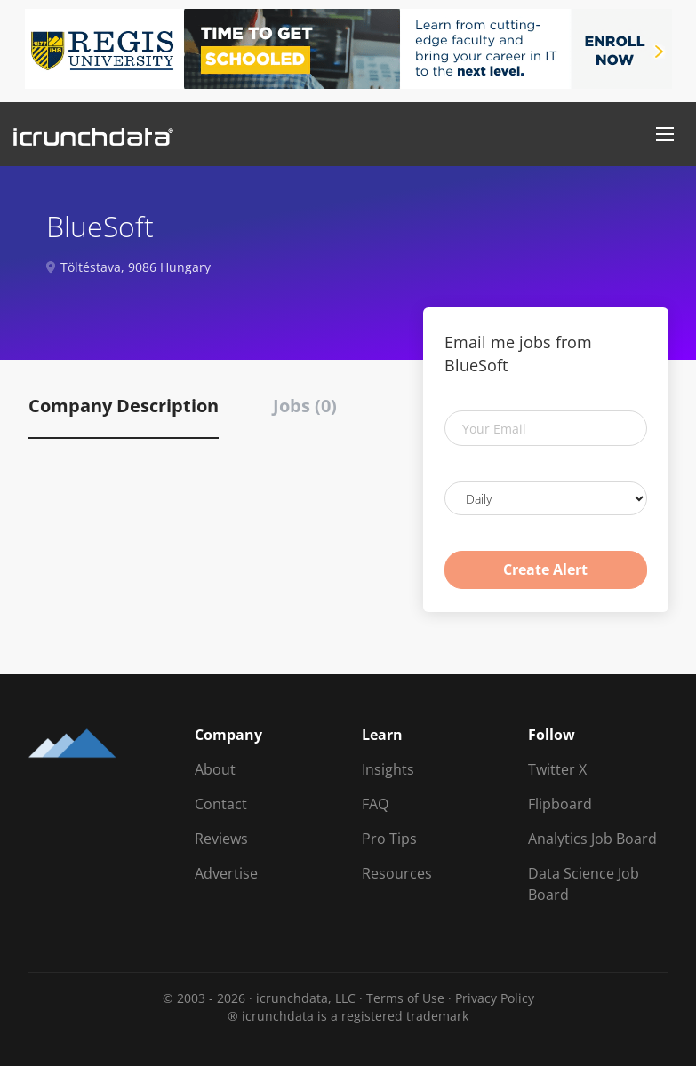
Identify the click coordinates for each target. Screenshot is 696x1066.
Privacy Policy (494, 998)
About (215, 769)
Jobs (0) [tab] (305, 406)
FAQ (375, 804)
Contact (221, 804)
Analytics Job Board (592, 838)
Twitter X (557, 769)
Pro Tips (389, 838)
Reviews (221, 838)
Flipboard (560, 804)
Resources (397, 873)
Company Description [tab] (123, 406)
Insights (388, 769)
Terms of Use (405, 998)
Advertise (226, 873)
